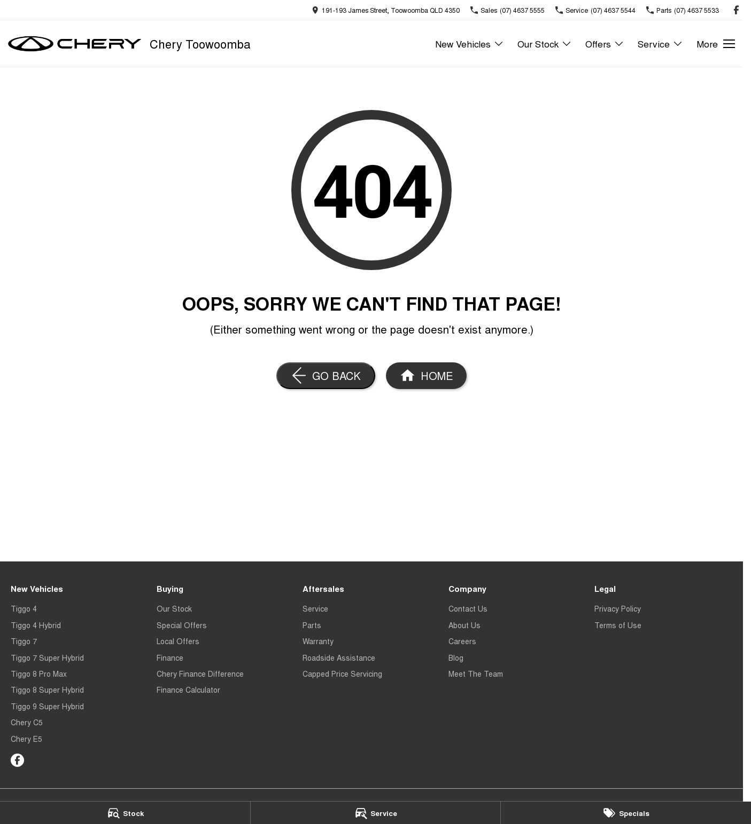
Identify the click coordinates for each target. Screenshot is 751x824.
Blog (455, 657)
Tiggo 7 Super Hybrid (47, 657)
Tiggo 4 (24, 608)
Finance (170, 657)
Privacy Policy (617, 608)
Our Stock (174, 608)
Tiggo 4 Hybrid (36, 625)
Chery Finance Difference (200, 673)
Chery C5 (27, 722)
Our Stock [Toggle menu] (544, 43)
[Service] (376, 813)
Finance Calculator (188, 689)
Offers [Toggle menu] (604, 43)
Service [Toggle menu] (660, 43)
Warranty (318, 641)
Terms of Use (617, 625)
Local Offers (178, 641)
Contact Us (467, 608)
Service (315, 608)
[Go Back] (325, 375)
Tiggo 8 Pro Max (39, 673)
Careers (462, 641)
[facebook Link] (736, 10)
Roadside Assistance (339, 657)
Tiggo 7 (24, 641)
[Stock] (125, 813)
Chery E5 (26, 738)
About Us (464, 625)
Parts (312, 625)
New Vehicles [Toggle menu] (469, 43)
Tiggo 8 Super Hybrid (47, 689)
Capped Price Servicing (342, 673)
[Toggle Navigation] (715, 43)
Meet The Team (475, 673)
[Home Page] (426, 375)
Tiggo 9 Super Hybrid (47, 706)
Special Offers (182, 625)
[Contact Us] (386, 10)
